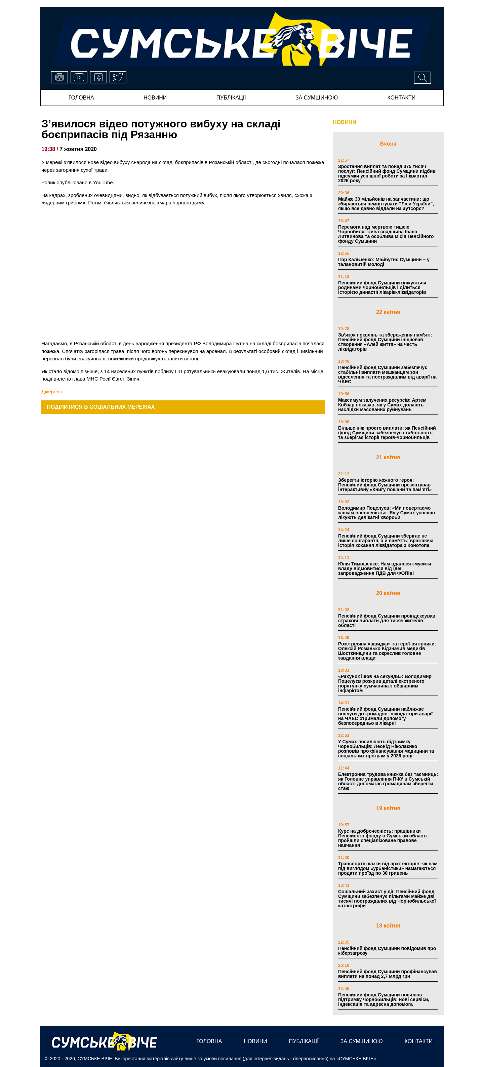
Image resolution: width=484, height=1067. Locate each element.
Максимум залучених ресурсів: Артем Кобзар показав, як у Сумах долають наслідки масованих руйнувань (382, 404)
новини (155, 98)
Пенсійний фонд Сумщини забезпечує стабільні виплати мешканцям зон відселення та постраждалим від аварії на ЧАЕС (387, 374)
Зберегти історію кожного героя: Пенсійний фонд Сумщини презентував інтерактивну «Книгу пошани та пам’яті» (385, 484)
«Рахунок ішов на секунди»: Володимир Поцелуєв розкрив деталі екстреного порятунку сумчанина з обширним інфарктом (385, 683)
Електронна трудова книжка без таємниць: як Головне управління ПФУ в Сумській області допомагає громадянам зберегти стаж (388, 781)
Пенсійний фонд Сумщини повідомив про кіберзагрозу (387, 951)
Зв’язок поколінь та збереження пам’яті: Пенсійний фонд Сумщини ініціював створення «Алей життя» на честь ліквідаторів (385, 342)
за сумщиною (316, 98)
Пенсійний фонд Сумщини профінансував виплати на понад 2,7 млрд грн (387, 974)
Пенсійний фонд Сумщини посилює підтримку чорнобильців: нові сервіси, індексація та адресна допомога (383, 999)
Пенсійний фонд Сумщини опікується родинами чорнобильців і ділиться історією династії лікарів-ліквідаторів (382, 287)
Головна (81, 98)
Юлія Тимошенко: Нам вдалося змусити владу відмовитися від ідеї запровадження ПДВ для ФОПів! (384, 568)
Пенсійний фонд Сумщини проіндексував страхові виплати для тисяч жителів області (386, 620)
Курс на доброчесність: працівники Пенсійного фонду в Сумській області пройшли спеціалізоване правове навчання (382, 838)
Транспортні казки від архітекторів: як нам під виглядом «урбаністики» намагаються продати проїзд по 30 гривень (388, 868)
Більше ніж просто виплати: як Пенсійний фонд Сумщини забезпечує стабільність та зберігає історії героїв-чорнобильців (387, 432)
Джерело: (52, 391)
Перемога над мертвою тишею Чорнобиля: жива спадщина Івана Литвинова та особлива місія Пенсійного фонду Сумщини (386, 234)
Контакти (402, 98)
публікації (231, 98)
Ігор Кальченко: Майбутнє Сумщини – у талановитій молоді (384, 262)
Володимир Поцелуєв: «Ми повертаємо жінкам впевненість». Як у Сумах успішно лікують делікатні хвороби (386, 512)
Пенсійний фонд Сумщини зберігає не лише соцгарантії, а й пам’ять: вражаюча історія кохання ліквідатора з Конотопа (386, 540)
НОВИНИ (344, 122)
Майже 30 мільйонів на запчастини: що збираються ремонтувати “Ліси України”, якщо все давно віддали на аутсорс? (386, 203)
